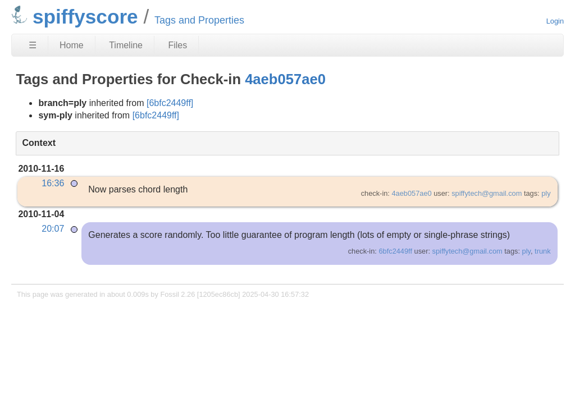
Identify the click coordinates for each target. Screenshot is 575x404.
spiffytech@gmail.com (486, 193)
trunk (542, 251)
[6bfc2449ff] (170, 103)
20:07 (53, 228)
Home (72, 45)
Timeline (126, 45)
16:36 (53, 183)
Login (555, 21)
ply (545, 193)
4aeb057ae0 (285, 79)
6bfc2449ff (395, 251)
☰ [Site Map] (32, 45)
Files (177, 45)
